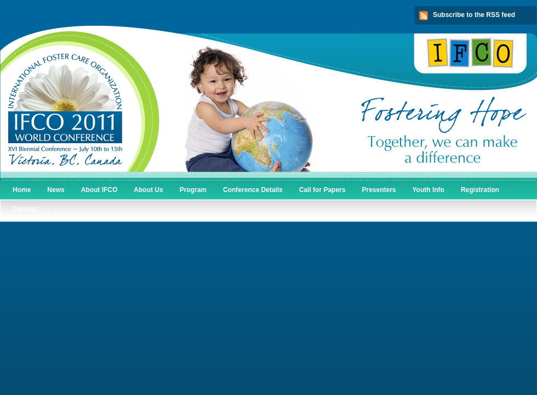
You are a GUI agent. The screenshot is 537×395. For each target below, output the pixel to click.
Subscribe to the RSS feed (474, 15)
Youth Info (428, 190)
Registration (480, 190)
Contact (25, 209)
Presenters (379, 190)
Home (22, 190)
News (55, 190)
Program (193, 190)
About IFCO (99, 190)
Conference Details (253, 190)
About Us (148, 190)
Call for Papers (322, 190)
